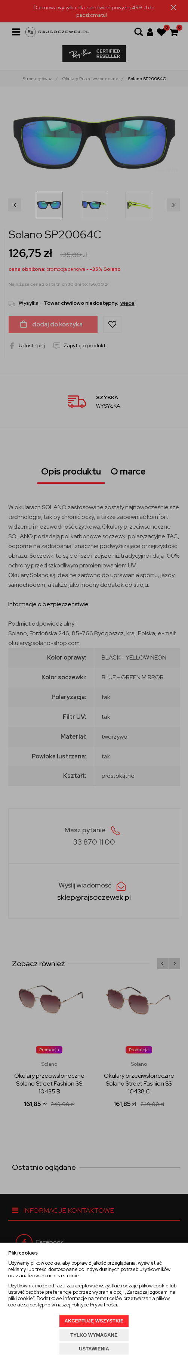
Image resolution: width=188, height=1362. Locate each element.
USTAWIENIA (94, 1349)
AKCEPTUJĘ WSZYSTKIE (93, 1321)
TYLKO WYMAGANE (93, 1335)
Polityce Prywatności (94, 1305)
